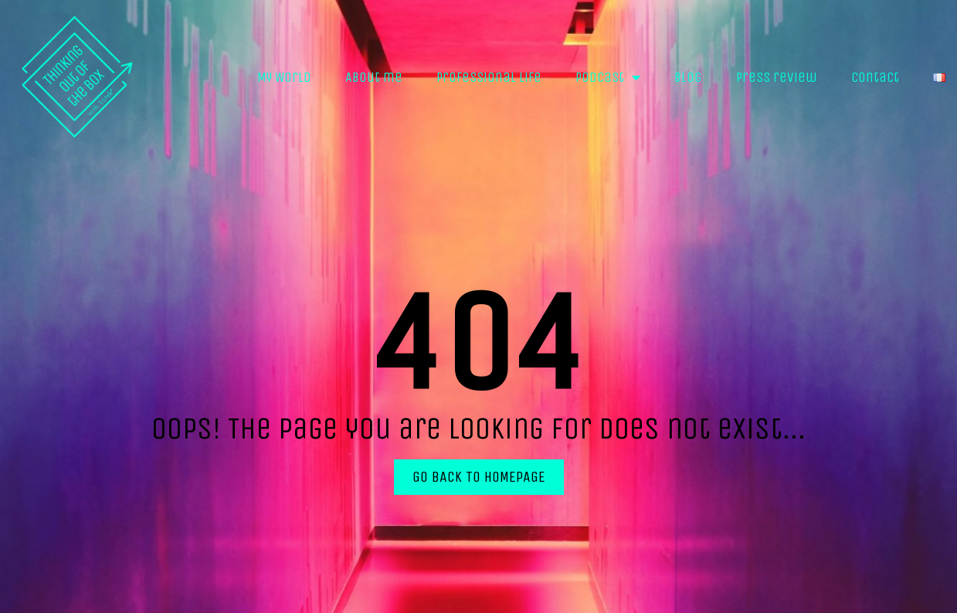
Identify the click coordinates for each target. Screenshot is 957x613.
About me (373, 77)
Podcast (607, 77)
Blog (688, 77)
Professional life (488, 77)
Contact (875, 77)
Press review (776, 77)
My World (284, 77)
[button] (479, 477)
